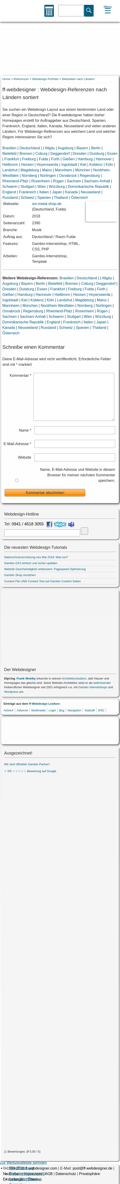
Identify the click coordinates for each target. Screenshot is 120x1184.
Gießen (68, 159)
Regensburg (90, 175)
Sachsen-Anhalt (97, 181)
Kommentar (20, 375)
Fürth (55, 159)
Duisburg (97, 153)
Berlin (95, 148)
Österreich (79, 198)
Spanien (44, 198)
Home (6, 79)
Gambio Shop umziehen (20, 575)
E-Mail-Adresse (17, 444)
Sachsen (74, 181)
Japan (57, 192)
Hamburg (85, 159)
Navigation (74, 710)
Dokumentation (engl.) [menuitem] (27, 1174)
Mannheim (63, 170)
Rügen (58, 181)
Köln (109, 164)
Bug (61, 710)
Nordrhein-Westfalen (57, 306)
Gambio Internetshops (92, 687)
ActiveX (8, 710)
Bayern (82, 148)
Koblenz (96, 164)
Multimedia (38, 710)
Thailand (61, 198)
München (82, 170)
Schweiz (27, 198)
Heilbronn (10, 164)
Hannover (103, 159)
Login (52, 710)
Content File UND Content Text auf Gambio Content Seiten (42, 581)
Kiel (83, 164)
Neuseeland (90, 192)
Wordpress (11, 691)
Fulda (43, 159)
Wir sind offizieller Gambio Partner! (26, 764)
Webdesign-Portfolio (45, 79)
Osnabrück (68, 175)
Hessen (27, 164)
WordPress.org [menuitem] (21, 1168)
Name (25, 430)
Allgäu (50, 148)
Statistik (90, 710)
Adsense (22, 710)
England (9, 192)
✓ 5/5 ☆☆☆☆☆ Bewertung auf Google (30, 771)
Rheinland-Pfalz (15, 181)
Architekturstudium (74, 678)
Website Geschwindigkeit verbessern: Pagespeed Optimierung (45, 569)
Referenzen (21, 79)
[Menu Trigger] (107, 8)
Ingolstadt (69, 164)
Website (24, 457)
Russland (10, 198)
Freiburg (29, 159)
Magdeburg (29, 170)
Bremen (26, 153)
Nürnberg (29, 175)
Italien (44, 192)
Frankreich (27, 192)
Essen (112, 153)
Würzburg (57, 187)
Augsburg (66, 148)
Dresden (79, 153)
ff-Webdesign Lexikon (44, 703)
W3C (101, 710)
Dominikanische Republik (88, 187)
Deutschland (30, 148)
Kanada (71, 192)
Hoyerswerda (47, 164)
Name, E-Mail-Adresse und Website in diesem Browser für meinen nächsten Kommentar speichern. (77, 475)
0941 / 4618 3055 (28, 524)
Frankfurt (11, 159)
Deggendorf (60, 153)
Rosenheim (40, 181)
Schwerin (9, 187)
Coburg (41, 153)
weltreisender (102, 683)
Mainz (47, 170)
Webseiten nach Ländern (78, 79)
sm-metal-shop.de (46, 204)
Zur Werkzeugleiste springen (23, 1163)
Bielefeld (9, 153)
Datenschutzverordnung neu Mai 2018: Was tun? (36, 557)
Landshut (9, 170)
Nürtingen (48, 175)
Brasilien (9, 148)
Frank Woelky (26, 678)
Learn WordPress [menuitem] (23, 1179)
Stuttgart (27, 187)
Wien (41, 187)
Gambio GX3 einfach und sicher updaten (30, 563)
